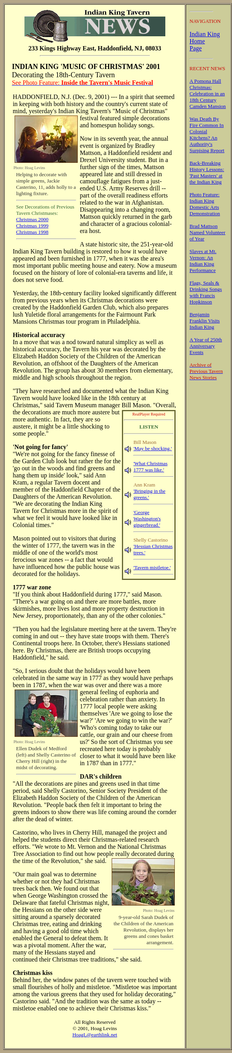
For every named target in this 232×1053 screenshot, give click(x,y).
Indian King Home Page (204, 41)
